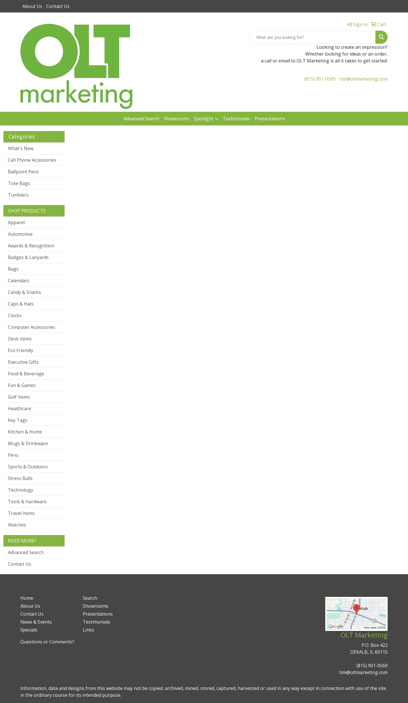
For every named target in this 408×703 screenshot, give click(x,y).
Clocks (15, 315)
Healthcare (19, 408)
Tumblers (18, 195)
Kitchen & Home (25, 432)
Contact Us (57, 6)
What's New (20, 148)
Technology (20, 490)
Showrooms (176, 118)
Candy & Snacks (24, 292)
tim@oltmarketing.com (363, 79)
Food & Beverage (26, 374)
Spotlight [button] (203, 118)
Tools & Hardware (27, 501)
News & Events (36, 622)
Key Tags (17, 420)
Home (26, 598)
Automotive (20, 234)
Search (90, 598)
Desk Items (20, 339)
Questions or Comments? (47, 642)
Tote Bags (19, 183)
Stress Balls (20, 478)
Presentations (270, 118)
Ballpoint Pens (23, 172)
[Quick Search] (312, 37)
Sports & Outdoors (28, 467)
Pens (13, 455)
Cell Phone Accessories (32, 160)
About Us (32, 6)
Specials (28, 630)
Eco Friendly (20, 350)
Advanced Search (141, 118)
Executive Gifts (23, 362)
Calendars (18, 280)
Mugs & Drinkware (28, 443)
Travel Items (21, 513)
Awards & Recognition (31, 246)
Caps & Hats (21, 304)
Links (88, 630)
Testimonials (236, 118)
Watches (17, 525)
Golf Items (19, 397)
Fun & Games (22, 385)
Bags (13, 269)
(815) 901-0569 (319, 79)
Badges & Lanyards (28, 257)
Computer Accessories (31, 327)
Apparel (16, 222)
